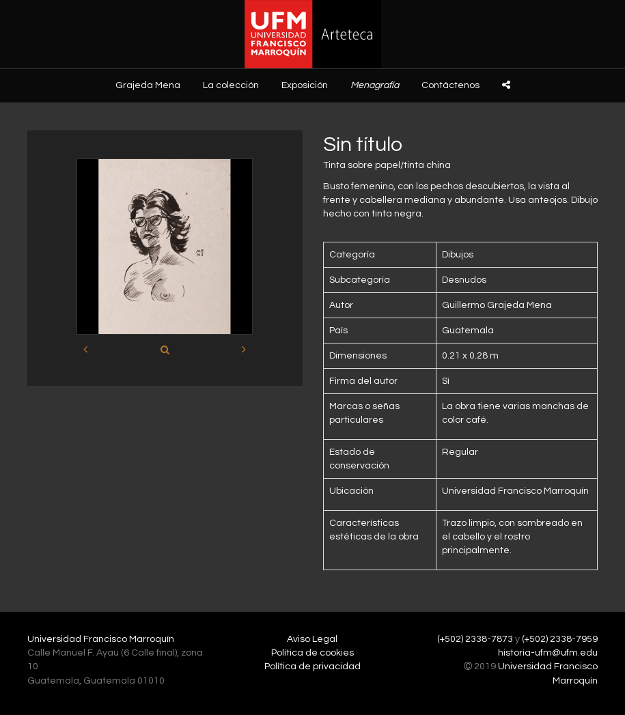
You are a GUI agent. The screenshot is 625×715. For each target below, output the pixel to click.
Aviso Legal (312, 639)
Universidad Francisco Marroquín (100, 639)
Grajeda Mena (147, 85)
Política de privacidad (312, 666)
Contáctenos (450, 85)
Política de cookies (312, 653)
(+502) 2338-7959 (560, 639)
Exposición (304, 85)
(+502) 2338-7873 (475, 639)
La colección (231, 85)
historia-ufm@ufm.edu (548, 653)
